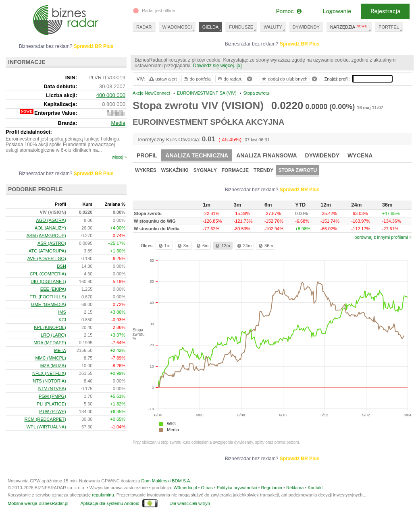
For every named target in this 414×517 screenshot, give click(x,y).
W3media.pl (185, 487)
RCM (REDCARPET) (45, 419)
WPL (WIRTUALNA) (46, 426)
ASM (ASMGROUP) (46, 235)
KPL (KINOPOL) (50, 327)
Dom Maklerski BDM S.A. (166, 480)
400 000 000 (110, 95)
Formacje (235, 170)
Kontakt (315, 487)
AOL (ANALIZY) (50, 227)
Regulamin (271, 487)
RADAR (144, 27)
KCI (62, 319)
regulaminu (103, 494)
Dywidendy (322, 155)
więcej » (119, 157)
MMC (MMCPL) (50, 358)
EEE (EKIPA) (53, 289)
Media (173, 429)
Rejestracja (385, 11)
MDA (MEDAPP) (49, 342)
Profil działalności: (29, 132)
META (60, 350)
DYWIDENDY (306, 27)
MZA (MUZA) (53, 365)
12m (222, 245)
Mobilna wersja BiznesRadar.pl (38, 503)
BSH (61, 266)
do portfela (197, 79)
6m (201, 245)
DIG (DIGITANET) (48, 281)
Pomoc (288, 11)
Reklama (295, 487)
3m (182, 245)
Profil (147, 155)
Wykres (145, 170)
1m (164, 245)
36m (265, 245)
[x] (239, 65)
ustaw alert (162, 79)
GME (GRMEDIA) (48, 304)
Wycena (359, 155)
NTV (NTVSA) (52, 388)
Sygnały (205, 170)
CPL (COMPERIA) (48, 273)
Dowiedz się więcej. (214, 65)
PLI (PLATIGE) (51, 403)
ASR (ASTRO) (51, 243)
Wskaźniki (175, 170)
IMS (62, 312)
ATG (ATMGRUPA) (47, 250)
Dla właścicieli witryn (190, 503)
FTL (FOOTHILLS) (47, 296)
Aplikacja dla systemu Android (109, 503)
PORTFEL (389, 27)
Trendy (263, 170)
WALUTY (273, 27)
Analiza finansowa (266, 155)
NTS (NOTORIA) (49, 380)
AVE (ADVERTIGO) (46, 258)
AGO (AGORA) (51, 220)
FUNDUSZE (241, 27)
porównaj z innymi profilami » (383, 237)
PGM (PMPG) (52, 396)
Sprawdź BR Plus (300, 44)
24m (244, 245)
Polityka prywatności (237, 487)
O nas (206, 487)
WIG (171, 423)
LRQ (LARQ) (53, 335)
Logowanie (337, 11)
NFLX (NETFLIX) (49, 373)
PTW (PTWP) (52, 411)
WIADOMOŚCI (177, 27)
